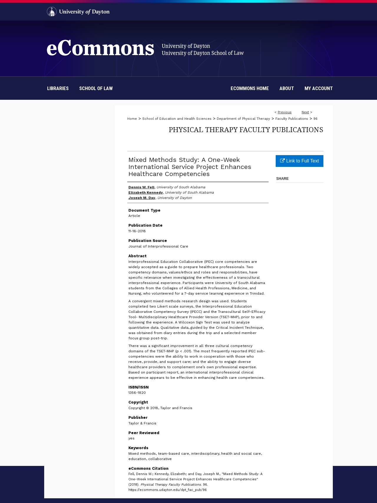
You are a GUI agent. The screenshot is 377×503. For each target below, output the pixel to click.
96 (315, 119)
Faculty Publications (291, 119)
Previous (285, 112)
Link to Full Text (299, 160)
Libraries (58, 88)
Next (305, 112)
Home (132, 119)
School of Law (96, 88)
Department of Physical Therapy (243, 119)
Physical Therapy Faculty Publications (246, 129)
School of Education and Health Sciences (176, 119)
